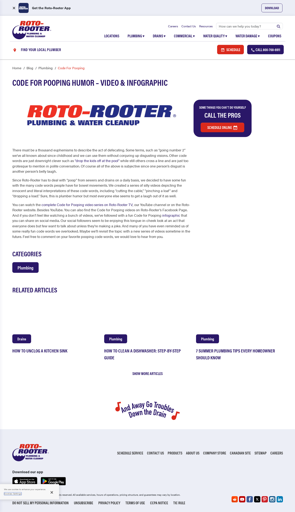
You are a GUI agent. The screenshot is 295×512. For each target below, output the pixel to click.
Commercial (184, 35)
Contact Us (188, 26)
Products (175, 452)
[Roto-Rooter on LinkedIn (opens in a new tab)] (280, 499)
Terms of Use (135, 502)
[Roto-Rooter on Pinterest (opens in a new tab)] (265, 499)
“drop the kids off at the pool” (97, 160)
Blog (30, 67)
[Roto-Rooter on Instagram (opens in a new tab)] (272, 499)
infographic (171, 215)
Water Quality (215, 35)
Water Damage (247, 35)
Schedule (230, 49)
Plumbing (136, 35)
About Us (192, 452)
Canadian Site (240, 452)
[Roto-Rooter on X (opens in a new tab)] (257, 499)
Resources (206, 26)
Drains (159, 35)
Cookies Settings (13, 493)
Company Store (214, 452)
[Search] (249, 26)
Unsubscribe (83, 502)
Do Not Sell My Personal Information (40, 502)
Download (272, 7)
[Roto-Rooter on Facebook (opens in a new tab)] (250, 499)
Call (265, 49)
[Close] (51, 492)
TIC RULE (179, 502)
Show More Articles (147, 373)
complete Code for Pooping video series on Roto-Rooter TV (87, 204)
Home (16, 67)
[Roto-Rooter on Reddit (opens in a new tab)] (235, 499)
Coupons (274, 35)
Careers (173, 26)
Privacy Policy (109, 502)
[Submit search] (278, 26)
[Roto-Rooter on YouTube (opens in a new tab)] (242, 499)
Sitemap (260, 452)
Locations (111, 35)
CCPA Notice (159, 502)
